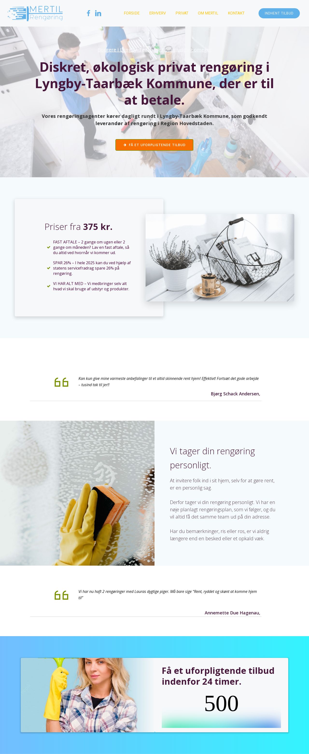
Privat (182, 13)
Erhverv (157, 13)
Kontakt (236, 13)
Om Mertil (208, 13)
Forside (132, 13)
